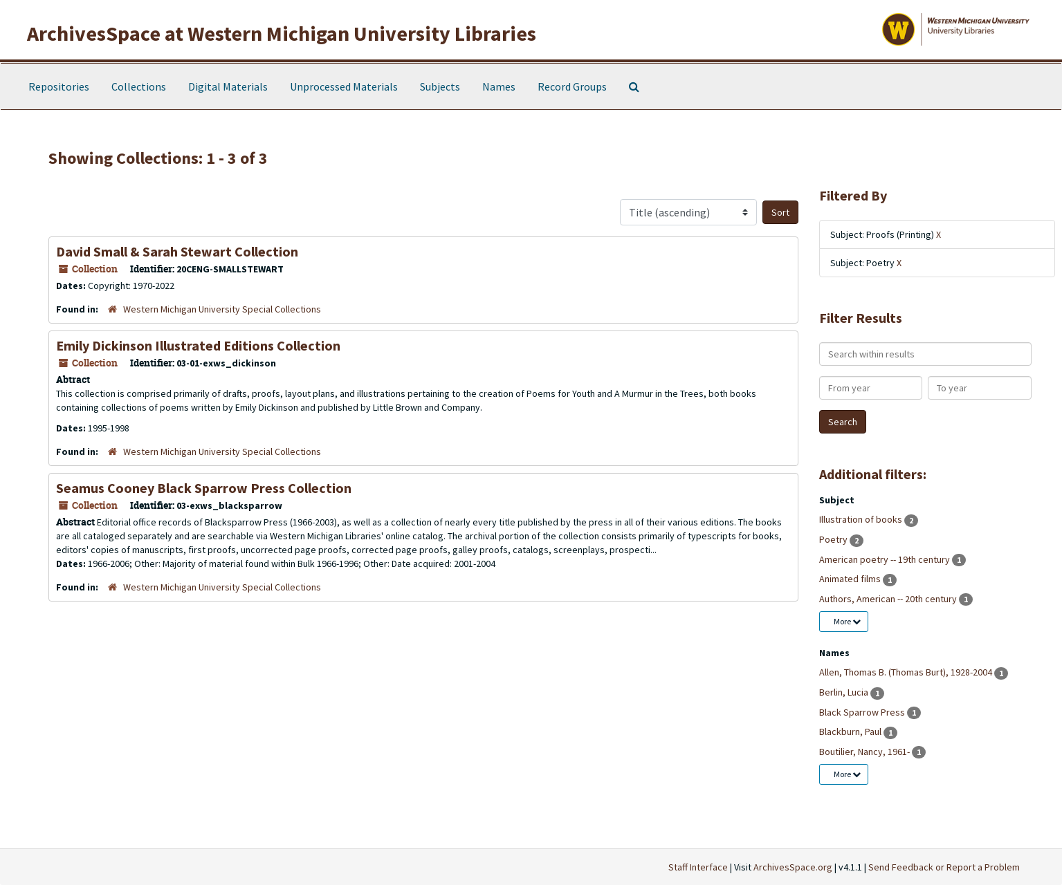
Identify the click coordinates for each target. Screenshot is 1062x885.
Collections (138, 86)
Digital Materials (228, 86)
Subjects (440, 86)
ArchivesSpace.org (792, 867)
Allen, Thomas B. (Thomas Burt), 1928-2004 (906, 672)
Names (498, 86)
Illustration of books (861, 519)
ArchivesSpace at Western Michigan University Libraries (281, 33)
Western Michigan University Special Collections (222, 309)
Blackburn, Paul (851, 731)
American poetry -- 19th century (885, 559)
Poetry (834, 539)
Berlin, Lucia (844, 692)
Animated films (851, 578)
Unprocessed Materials (344, 86)
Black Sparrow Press (863, 712)
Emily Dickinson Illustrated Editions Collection (198, 345)
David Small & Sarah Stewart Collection (177, 251)
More (847, 621)
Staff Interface (698, 867)
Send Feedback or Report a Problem (944, 867)
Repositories (58, 86)
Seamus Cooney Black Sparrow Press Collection (203, 487)
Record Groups (572, 86)
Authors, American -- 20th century (889, 599)
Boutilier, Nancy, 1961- (865, 751)
